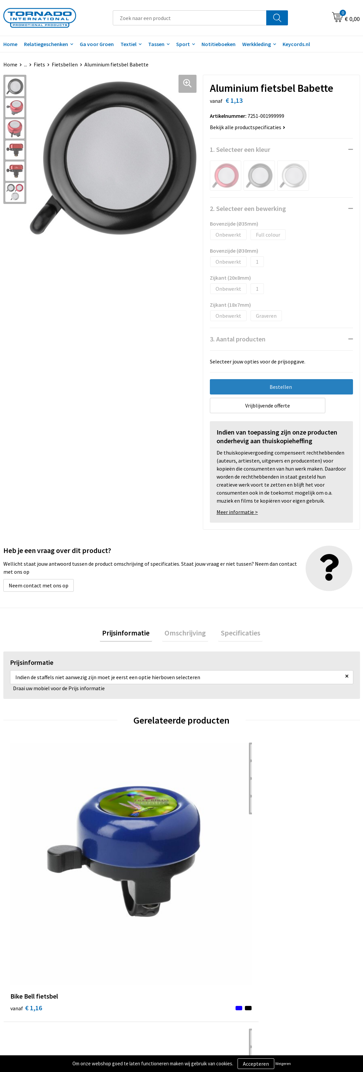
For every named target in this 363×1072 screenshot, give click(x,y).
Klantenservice (207, 950)
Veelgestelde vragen (124, 950)
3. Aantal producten (238, 339)
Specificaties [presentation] (235, 633)
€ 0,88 (115, 843)
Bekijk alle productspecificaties (247, 127)
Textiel (128, 44)
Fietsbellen (65, 64)
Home (10, 64)
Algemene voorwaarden (305, 940)
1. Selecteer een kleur (240, 149)
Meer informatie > (237, 512)
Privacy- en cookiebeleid (305, 950)
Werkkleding (256, 44)
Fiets (39, 64)
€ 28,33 (206, 843)
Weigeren (283, 1063)
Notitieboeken (219, 44)
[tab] (130, 634)
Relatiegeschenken (46, 44)
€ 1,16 (26, 843)
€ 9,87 (293, 843)
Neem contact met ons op (38, 585)
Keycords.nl (296, 44)
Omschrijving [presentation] (185, 633)
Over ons (111, 940)
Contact (199, 940)
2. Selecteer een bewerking (248, 208)
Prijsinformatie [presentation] (130, 633)
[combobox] (190, 17)
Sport (183, 44)
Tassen (156, 44)
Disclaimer (290, 960)
